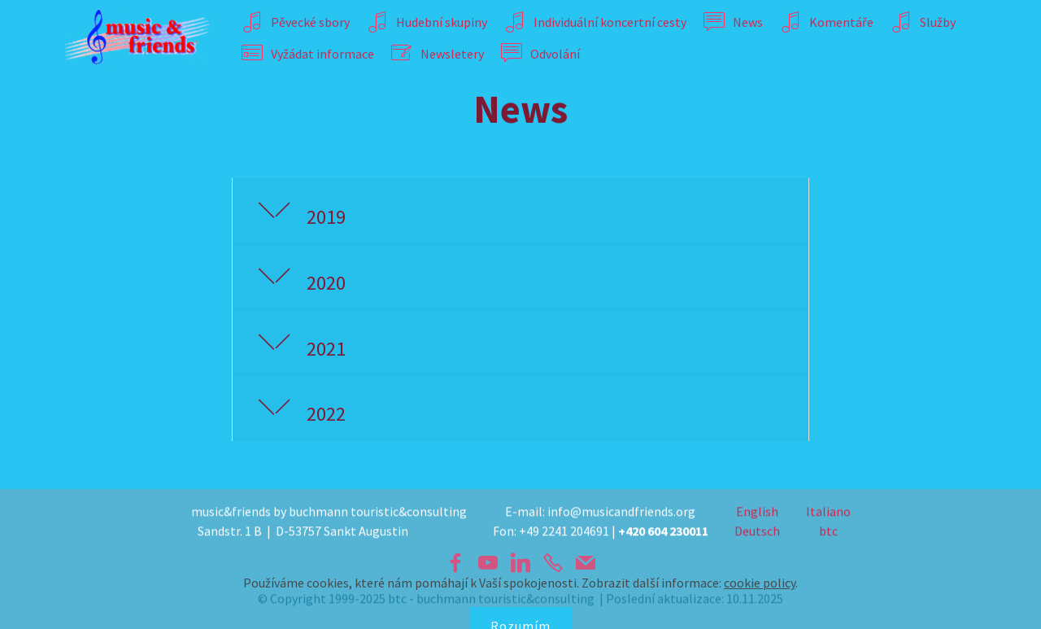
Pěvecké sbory (296, 22)
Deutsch (757, 532)
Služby (923, 22)
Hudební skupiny (427, 22)
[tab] (520, 212)
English (757, 513)
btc (828, 532)
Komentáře (826, 22)
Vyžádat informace (308, 54)
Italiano (828, 513)
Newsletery (437, 54)
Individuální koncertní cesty (595, 22)
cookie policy (759, 611)
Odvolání (540, 54)
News (733, 22)
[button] (520, 211)
